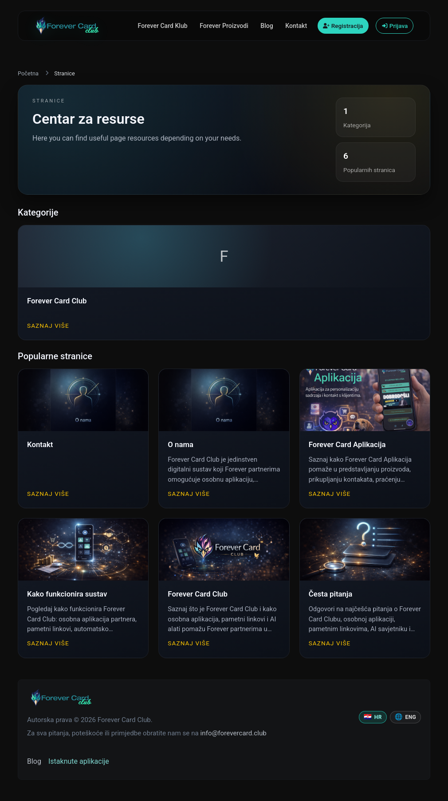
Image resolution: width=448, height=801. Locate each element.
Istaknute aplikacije (78, 761)
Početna (28, 73)
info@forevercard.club (233, 733)
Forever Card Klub (163, 25)
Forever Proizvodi (224, 25)
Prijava (394, 25)
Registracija (343, 25)
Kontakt (296, 25)
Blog (266, 25)
